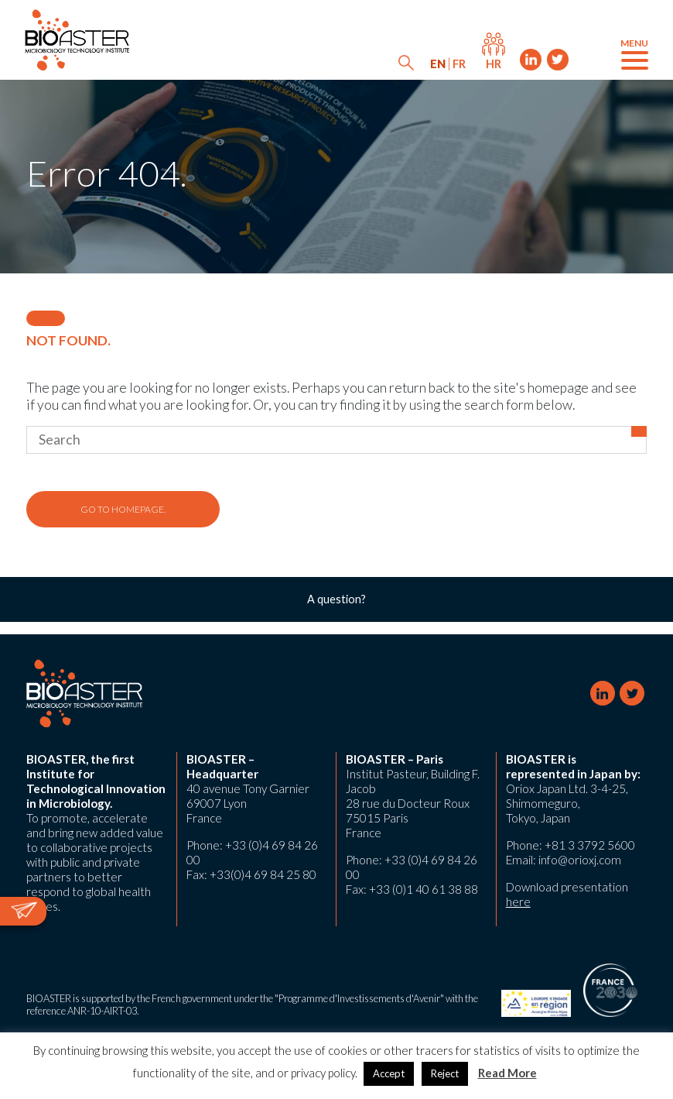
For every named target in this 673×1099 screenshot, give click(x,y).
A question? (336, 599)
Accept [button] (389, 1073)
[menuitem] (437, 64)
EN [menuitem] (438, 63)
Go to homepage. (123, 509)
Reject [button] (445, 1073)
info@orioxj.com (579, 860)
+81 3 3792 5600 (590, 845)
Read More (507, 1073)
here (518, 901)
